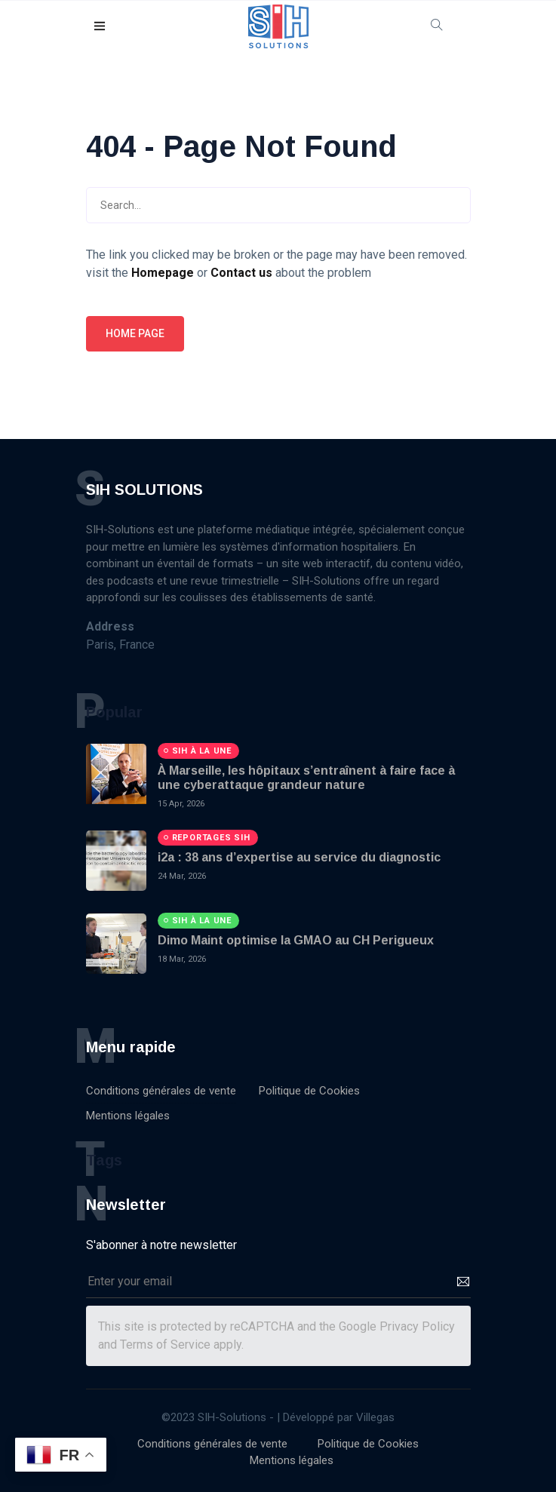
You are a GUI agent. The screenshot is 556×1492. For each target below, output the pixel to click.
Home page (135, 333)
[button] (100, 26)
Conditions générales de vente (161, 1091)
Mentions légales (128, 1115)
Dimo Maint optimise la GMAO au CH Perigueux (296, 940)
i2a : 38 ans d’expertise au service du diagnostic (299, 857)
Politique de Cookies (309, 1091)
